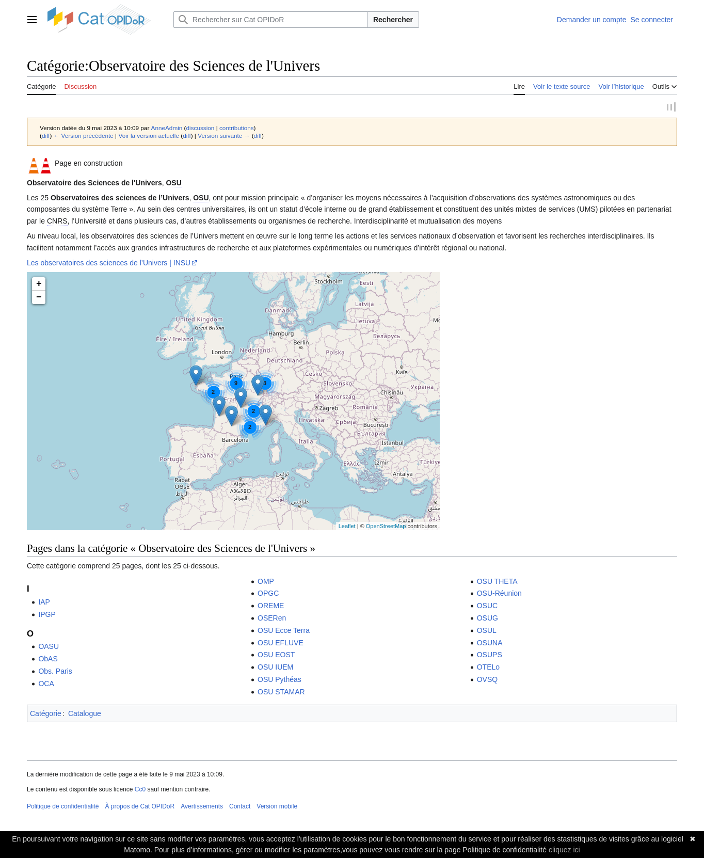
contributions (236, 128)
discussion (200, 128)
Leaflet (347, 527)
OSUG (487, 619)
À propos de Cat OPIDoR (139, 807)
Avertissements (202, 807)
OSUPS (489, 656)
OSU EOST (276, 656)
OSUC (487, 606)
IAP (44, 603)
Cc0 (140, 790)
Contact (239, 807)
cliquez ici (564, 850)
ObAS (47, 660)
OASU (48, 647)
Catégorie (45, 714)
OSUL (487, 631)
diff (46, 136)
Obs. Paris (55, 672)
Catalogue (84, 714)
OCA (46, 684)
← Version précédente (84, 136)
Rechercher (393, 19)
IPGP (46, 615)
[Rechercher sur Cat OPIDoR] (270, 19)
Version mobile (277, 807)
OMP (266, 582)
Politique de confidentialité (63, 807)
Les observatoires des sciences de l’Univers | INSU (108, 264)
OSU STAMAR (281, 693)
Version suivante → (224, 136)
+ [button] (39, 285)
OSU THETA (497, 582)
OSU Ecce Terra (284, 631)
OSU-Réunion (499, 594)
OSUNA (490, 644)
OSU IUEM (275, 668)
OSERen (272, 619)
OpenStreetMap (386, 527)
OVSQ (487, 680)
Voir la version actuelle (148, 136)
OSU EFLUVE (280, 644)
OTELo (488, 668)
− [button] (39, 298)
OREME (271, 606)
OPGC (268, 594)
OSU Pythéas (279, 680)
